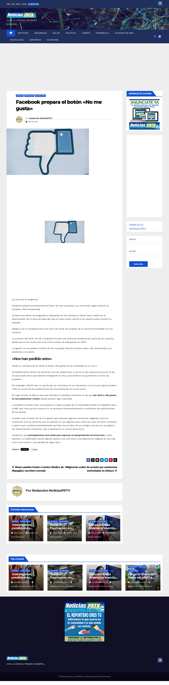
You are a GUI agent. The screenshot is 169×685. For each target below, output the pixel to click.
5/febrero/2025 (61, 582)
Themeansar (105, 676)
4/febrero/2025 (100, 582)
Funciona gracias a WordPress (71, 676)
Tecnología (17, 40)
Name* (144, 241)
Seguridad (40, 33)
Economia (53, 40)
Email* (144, 253)
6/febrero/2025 (22, 582)
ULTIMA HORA (40, 95)
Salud (56, 33)
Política (71, 33)
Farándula (102, 33)
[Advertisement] (84, 63)
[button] (155, 36)
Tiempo (86, 33)
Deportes (35, 40)
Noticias (23, 33)
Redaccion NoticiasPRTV (41, 118)
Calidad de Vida (124, 33)
